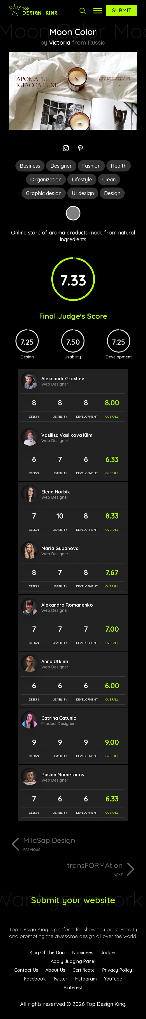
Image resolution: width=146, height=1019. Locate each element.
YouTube (113, 979)
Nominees (82, 952)
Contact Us (26, 970)
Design (112, 193)
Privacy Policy (117, 970)
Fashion (91, 165)
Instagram (86, 979)
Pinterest (73, 987)
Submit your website (73, 900)
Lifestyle (82, 179)
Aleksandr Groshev (62, 378)
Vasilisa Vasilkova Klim (66, 435)
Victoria (59, 42)
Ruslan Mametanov (63, 775)
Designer (61, 165)
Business (30, 165)
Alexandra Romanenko (67, 605)
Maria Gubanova (60, 548)
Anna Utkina (54, 661)
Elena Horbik (55, 492)
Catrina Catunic (58, 718)
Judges (109, 952)
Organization (45, 179)
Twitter (60, 979)
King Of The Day (47, 952)
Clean (109, 179)
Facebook (35, 979)
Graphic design (43, 193)
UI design (83, 193)
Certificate (84, 970)
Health (118, 165)
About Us (55, 970)
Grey (73, 213)
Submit (121, 10)
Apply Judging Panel (73, 961)
